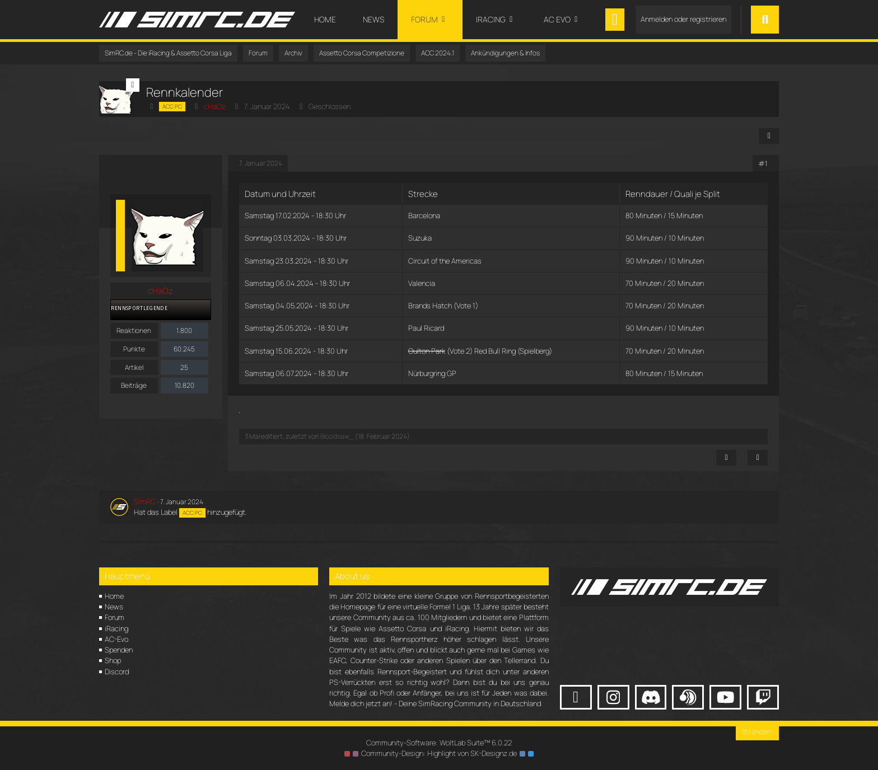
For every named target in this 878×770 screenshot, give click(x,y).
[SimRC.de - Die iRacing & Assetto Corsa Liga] (197, 19)
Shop (113, 660)
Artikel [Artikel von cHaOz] (134, 367)
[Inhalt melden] (726, 458)
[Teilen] (769, 136)
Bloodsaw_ (337, 436)
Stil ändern (757, 731)
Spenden (119, 650)
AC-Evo (116, 639)
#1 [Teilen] (763, 163)
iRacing (116, 628)
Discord (117, 671)
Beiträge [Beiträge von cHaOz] (134, 385)
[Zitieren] (758, 458)
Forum (114, 617)
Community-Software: (439, 743)
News (114, 607)
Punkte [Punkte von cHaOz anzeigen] (134, 349)
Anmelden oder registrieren (683, 19)
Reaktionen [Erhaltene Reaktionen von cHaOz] (133, 330)
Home (114, 596)
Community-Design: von (439, 753)
